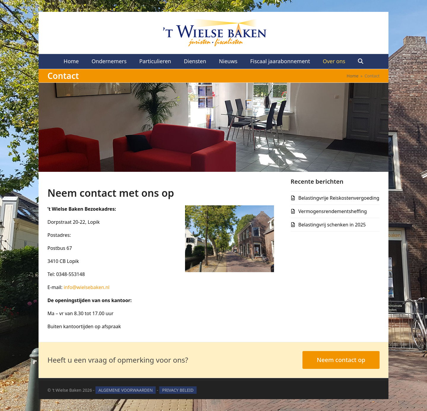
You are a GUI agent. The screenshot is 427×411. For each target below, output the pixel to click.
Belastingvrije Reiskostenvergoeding (338, 198)
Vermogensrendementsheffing (332, 211)
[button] (360, 61)
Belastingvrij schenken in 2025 (332, 224)
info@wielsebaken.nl (87, 287)
